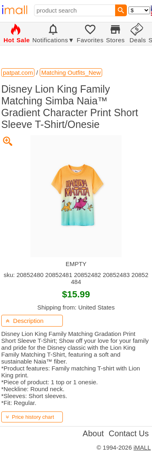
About (93, 433)
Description (24, 320)
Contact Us (129, 433)
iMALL (142, 447)
